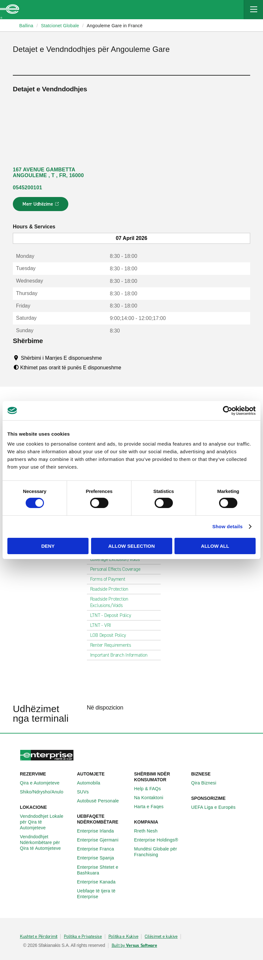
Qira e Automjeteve (43, 782)
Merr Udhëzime (40, 206)
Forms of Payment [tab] (110, 579)
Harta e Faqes (152, 806)
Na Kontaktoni (152, 797)
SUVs (86, 791)
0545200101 (27, 187)
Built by (134, 945)
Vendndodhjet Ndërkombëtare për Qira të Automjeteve (46, 842)
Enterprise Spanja (99, 857)
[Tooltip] (108, 358)
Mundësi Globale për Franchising (160, 851)
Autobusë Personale (101, 800)
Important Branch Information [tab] (121, 655)
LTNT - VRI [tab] (103, 625)
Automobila (92, 782)
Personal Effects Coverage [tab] (118, 569)
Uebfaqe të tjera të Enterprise (103, 893)
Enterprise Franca (99, 848)
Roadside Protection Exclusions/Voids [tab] (124, 602)
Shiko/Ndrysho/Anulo (45, 791)
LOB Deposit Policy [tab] (111, 635)
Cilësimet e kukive (161, 936)
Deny (48, 546)
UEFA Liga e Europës (217, 807)
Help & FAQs (151, 788)
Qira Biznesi (207, 782)
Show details (227, 526)
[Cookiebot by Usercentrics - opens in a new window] (227, 410)
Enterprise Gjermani (101, 839)
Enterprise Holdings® (159, 839)
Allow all (215, 546)
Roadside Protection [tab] (111, 589)
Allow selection (131, 546)
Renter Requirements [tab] (113, 645)
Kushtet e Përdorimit (38, 936)
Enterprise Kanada (100, 881)
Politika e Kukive (123, 936)
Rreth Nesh (149, 830)
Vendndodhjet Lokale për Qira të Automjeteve (46, 822)
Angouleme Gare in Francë (114, 25)
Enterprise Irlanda (99, 830)
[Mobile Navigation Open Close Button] (253, 9)
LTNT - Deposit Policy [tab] (113, 615)
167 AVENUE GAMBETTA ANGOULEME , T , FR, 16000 (48, 172)
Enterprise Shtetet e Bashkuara (103, 870)
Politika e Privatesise (83, 936)
